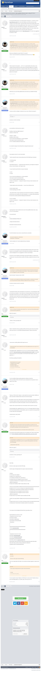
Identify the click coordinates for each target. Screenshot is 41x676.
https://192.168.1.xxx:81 (13, 83)
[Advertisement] (20, 642)
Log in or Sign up (36, 0)
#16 (38, 384)
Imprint (33, 667)
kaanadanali (3, 216)
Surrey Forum (38, 670)
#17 (38, 416)
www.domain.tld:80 (17, 535)
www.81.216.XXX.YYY (21, 539)
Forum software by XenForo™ (8, 668)
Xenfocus (7, 667)
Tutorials (3, 6)
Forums (11, 6)
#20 (38, 581)
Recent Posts (11, 8)
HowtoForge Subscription (30, 6)
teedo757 (3, 27)
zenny (10, 372)
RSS (39, 667)
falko (2, 429)
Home (35, 667)
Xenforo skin (3, 667)
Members (16, 6)
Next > (10, 586)
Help (30, 667)
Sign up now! (20, 598)
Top (37, 667)
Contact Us (26, 667)
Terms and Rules (33, 668)
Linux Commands (21, 6)
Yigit (27, 625)
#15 (38, 372)
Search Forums (5, 8)
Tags (7, 6)
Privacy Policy (38, 668)
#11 (38, 285)
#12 (38, 301)
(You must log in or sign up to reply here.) (34, 586)
